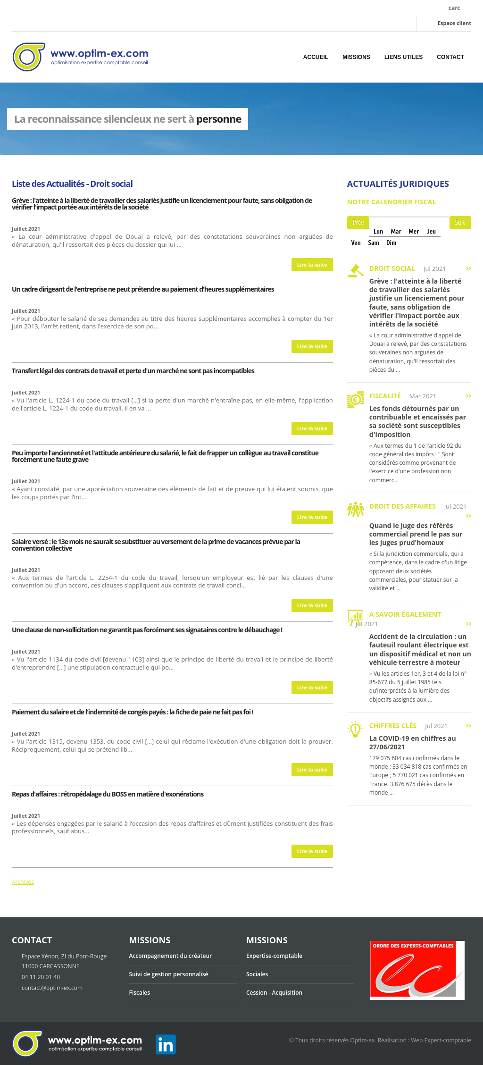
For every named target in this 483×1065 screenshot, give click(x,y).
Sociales (257, 974)
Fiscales (139, 993)
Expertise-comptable (274, 956)
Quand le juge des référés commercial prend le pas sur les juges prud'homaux (416, 534)
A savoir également (405, 614)
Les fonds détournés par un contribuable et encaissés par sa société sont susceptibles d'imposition (417, 421)
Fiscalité (385, 395)
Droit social (392, 268)
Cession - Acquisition (274, 993)
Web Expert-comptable (441, 1040)
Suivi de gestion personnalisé (168, 974)
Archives (23, 882)
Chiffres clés (392, 725)
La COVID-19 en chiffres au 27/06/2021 (412, 742)
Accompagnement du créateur (170, 956)
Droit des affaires (402, 506)
